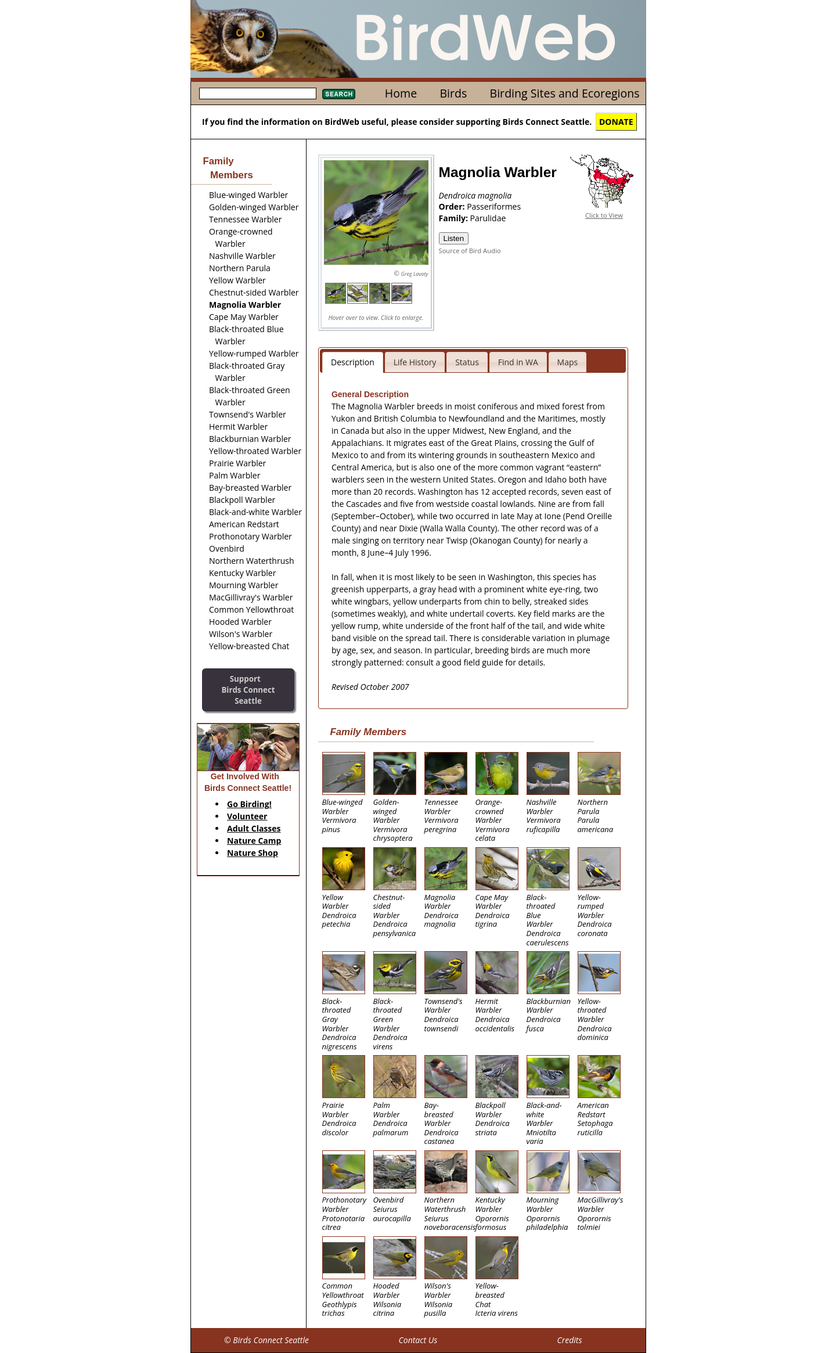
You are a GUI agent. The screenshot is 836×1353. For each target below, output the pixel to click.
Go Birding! (249, 803)
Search (338, 94)
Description (352, 362)
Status (467, 362)
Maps (567, 362)
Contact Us (418, 1339)
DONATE (616, 121)
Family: (454, 218)
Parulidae (488, 218)
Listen (454, 238)
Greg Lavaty (414, 274)
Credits (569, 1339)
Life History (415, 362)
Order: (453, 206)
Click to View (604, 215)
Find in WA (518, 362)
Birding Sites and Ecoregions (565, 93)
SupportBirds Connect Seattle (248, 690)
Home (401, 93)
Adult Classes (254, 828)
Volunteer (247, 816)
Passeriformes (494, 206)
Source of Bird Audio (470, 250)
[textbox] (257, 93)
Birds (453, 93)
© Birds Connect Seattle (266, 1339)
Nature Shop (252, 852)
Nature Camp (254, 840)
